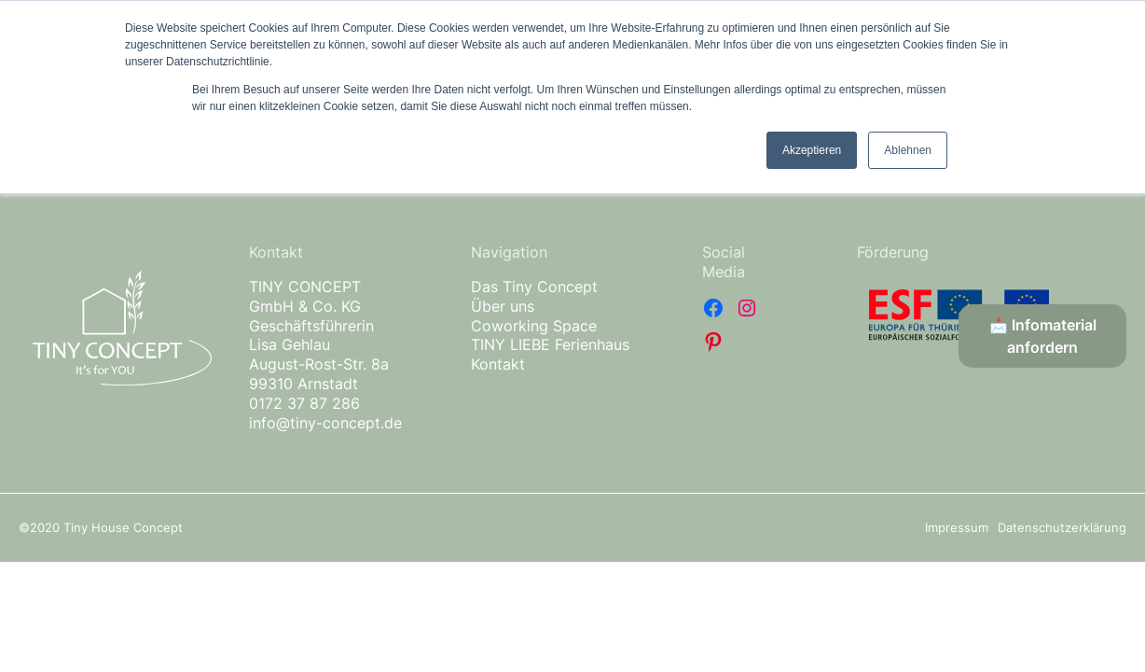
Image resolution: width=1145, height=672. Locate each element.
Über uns (502, 306)
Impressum (956, 527)
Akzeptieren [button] (811, 150)
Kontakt (498, 364)
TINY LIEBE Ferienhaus (550, 344)
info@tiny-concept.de (325, 422)
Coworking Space (534, 325)
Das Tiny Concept (534, 286)
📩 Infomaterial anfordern (1043, 336)
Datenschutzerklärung (1062, 527)
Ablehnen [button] (907, 150)
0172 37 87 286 (304, 403)
